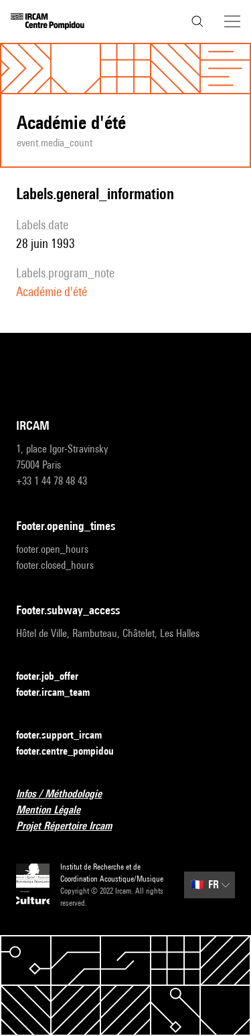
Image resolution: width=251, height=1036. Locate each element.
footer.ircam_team (61, 693)
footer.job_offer (55, 677)
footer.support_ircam (67, 736)
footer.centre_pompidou (73, 752)
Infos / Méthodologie (67, 794)
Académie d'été (51, 291)
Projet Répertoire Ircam (72, 826)
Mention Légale (56, 810)
